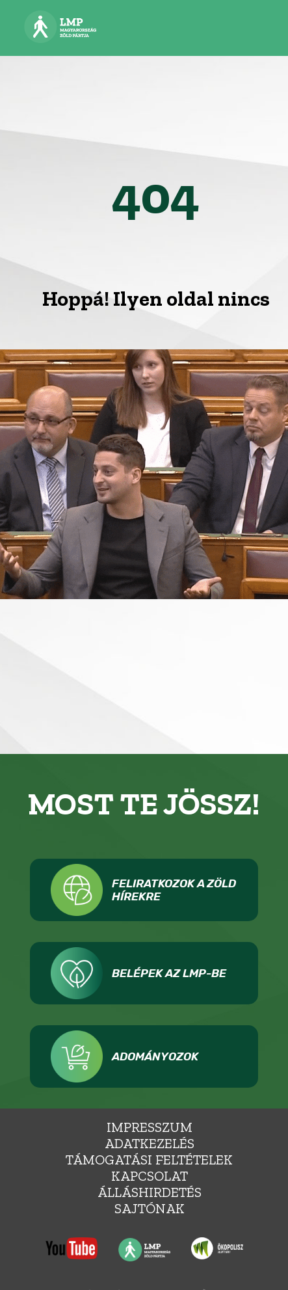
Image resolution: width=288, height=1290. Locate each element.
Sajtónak (149, 1208)
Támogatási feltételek (149, 1159)
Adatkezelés (149, 1143)
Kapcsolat (149, 1176)
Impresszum (149, 1127)
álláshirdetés (150, 1192)
